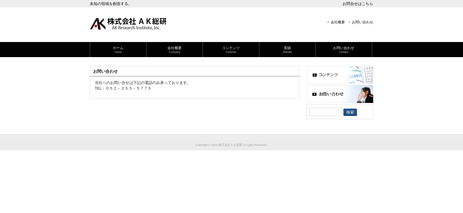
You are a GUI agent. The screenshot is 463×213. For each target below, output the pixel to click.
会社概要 (338, 22)
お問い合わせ (362, 22)
